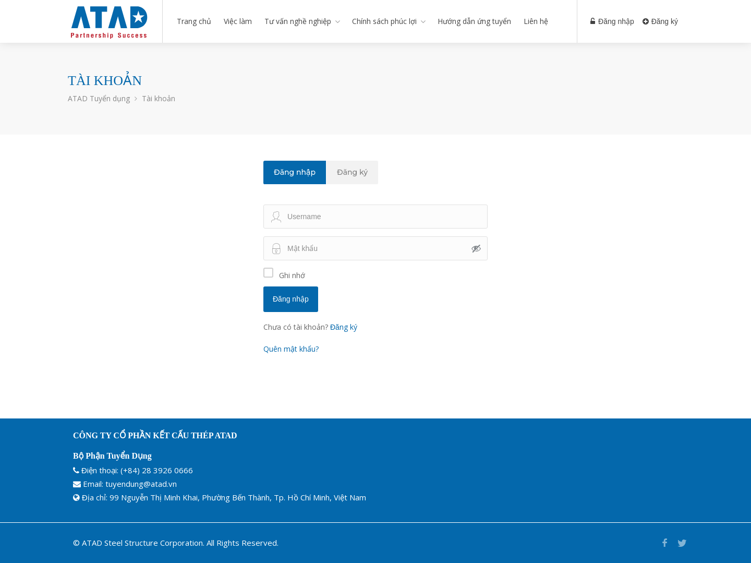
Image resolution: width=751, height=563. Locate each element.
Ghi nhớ (292, 275)
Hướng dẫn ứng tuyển (474, 21)
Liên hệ (536, 21)
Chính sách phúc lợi (384, 21)
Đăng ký (660, 21)
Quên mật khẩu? (291, 349)
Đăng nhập (612, 21)
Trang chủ (194, 21)
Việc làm (238, 21)
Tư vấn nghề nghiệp (297, 21)
